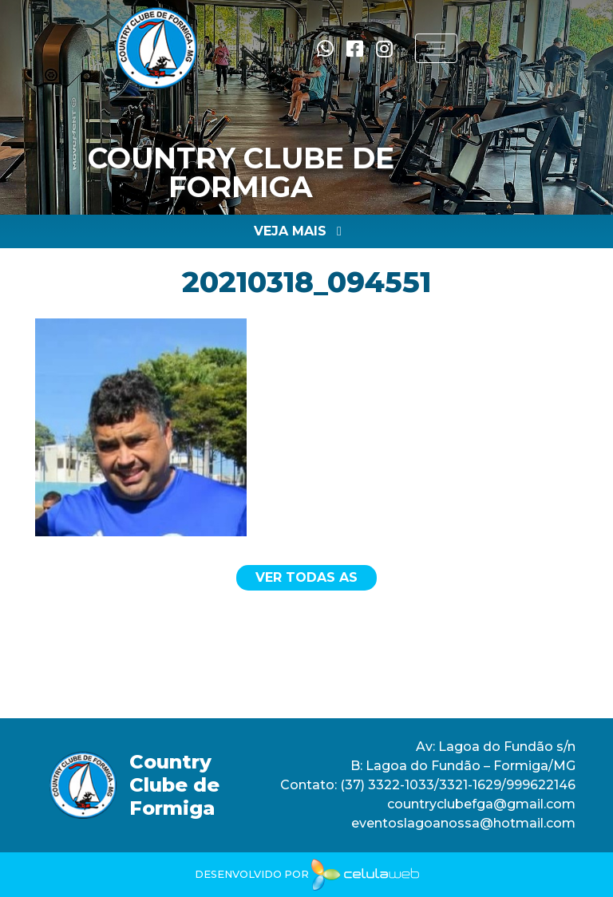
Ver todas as (306, 577)
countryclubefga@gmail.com (481, 804)
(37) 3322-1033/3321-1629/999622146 (456, 784)
